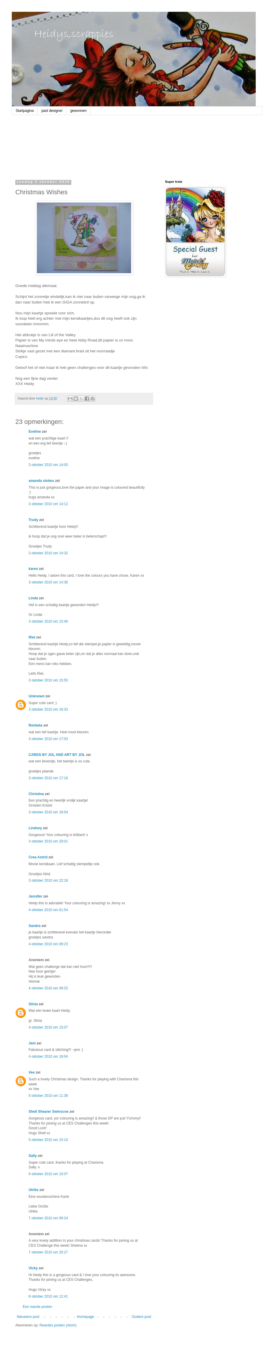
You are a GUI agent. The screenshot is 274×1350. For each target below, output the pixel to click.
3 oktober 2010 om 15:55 (48, 680)
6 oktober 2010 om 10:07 (48, 1174)
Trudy (33, 520)
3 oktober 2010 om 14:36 (48, 582)
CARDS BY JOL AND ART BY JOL (57, 755)
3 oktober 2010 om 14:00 (48, 465)
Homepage (85, 1317)
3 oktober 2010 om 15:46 (48, 621)
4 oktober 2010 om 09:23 (48, 944)
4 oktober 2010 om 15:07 (48, 1027)
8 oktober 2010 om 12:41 (48, 1296)
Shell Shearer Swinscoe (48, 1111)
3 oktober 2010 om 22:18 (48, 880)
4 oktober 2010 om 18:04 (48, 1056)
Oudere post (141, 1317)
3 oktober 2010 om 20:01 (48, 841)
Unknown (36, 696)
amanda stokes (41, 481)
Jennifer (35, 896)
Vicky (33, 1268)
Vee (32, 1072)
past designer (51, 111)
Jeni (32, 1043)
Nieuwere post (28, 1317)
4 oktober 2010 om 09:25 (48, 988)
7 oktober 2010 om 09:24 (48, 1218)
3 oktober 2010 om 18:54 (48, 812)
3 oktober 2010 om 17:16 (48, 778)
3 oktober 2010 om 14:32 (48, 553)
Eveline (35, 431)
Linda (33, 598)
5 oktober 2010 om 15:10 (48, 1140)
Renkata (35, 725)
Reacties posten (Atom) (57, 1325)
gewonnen (78, 111)
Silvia (33, 1004)
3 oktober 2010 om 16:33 (48, 709)
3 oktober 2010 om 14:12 (48, 504)
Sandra (35, 926)
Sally (33, 1156)
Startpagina (25, 111)
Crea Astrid (38, 857)
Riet (32, 637)
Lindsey (35, 828)
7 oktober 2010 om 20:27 (48, 1252)
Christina (36, 794)
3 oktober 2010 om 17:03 (48, 739)
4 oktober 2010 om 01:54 (48, 910)
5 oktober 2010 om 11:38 (48, 1096)
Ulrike (33, 1190)
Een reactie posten (37, 1307)
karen (33, 569)
